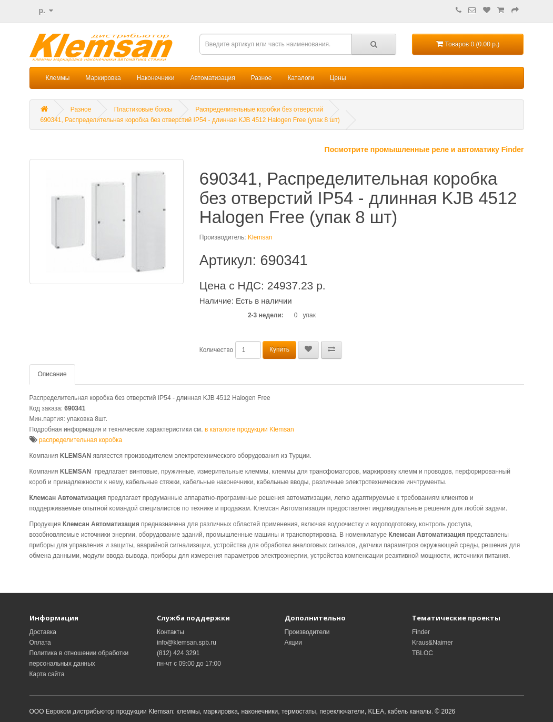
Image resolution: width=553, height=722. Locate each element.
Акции (294, 642)
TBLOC (422, 653)
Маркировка (102, 78)
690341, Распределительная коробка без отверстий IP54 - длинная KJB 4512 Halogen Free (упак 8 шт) (190, 120)
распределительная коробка (80, 440)
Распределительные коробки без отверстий (259, 109)
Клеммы (58, 78)
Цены (338, 78)
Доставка (43, 632)
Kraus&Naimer (432, 642)
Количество (216, 350)
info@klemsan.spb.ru (186, 642)
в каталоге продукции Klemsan (249, 429)
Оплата (40, 642)
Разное (261, 78)
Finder (421, 632)
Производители (307, 632)
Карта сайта (47, 674)
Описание (52, 374)
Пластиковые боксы (143, 109)
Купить (279, 349)
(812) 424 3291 (178, 653)
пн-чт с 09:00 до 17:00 (189, 663)
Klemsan (260, 237)
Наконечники (156, 78)
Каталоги (300, 78)
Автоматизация (212, 78)
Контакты (170, 632)
